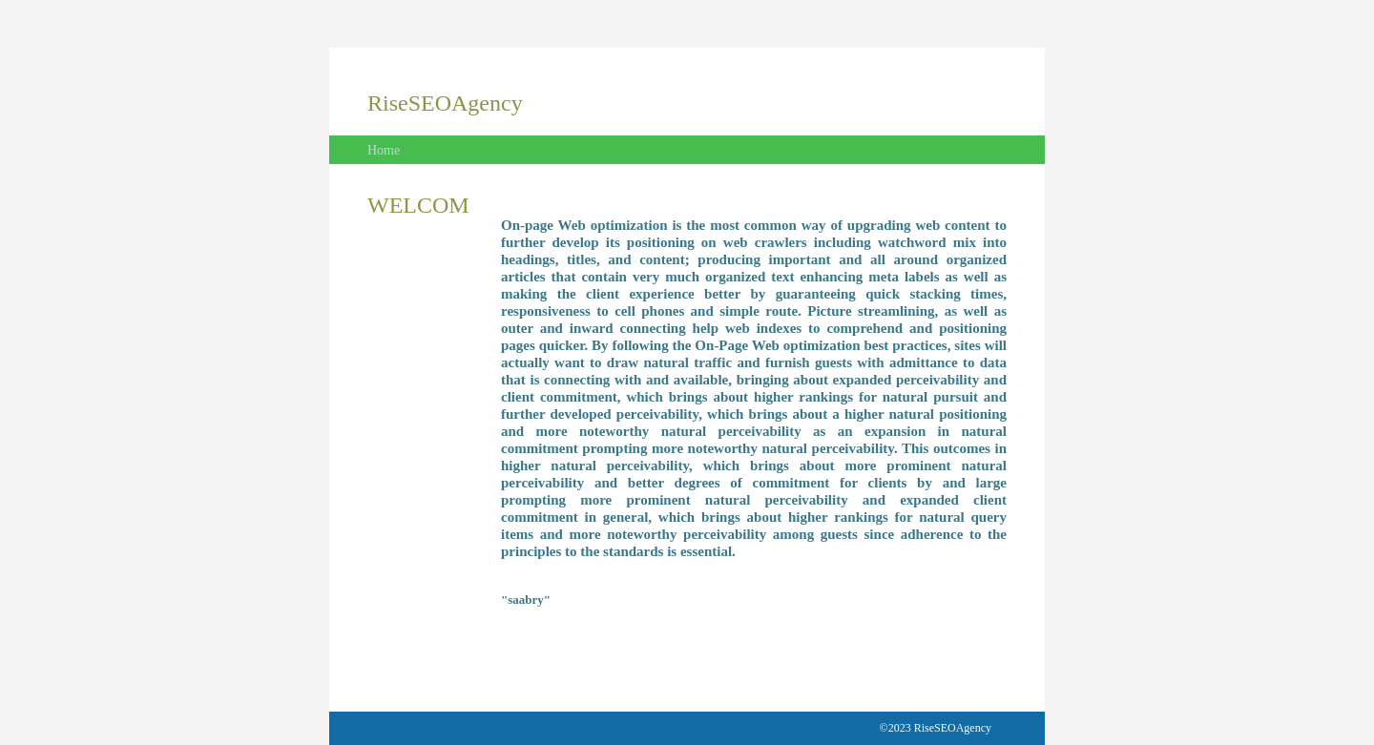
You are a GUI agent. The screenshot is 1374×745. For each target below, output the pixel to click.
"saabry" (526, 599)
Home (383, 150)
